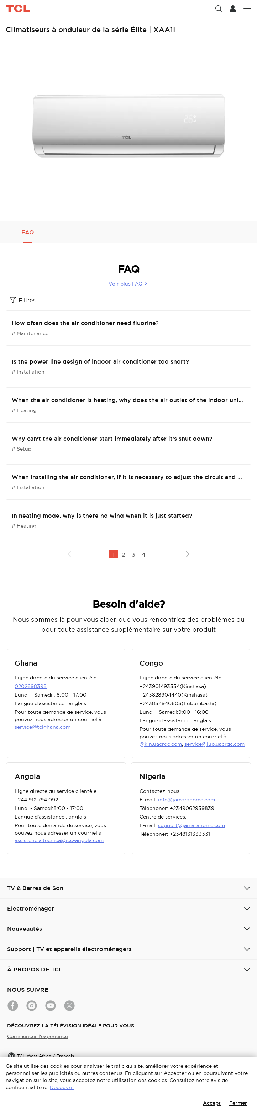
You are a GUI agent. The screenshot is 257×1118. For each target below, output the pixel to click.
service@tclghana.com (42, 727)
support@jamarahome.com (191, 825)
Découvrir (62, 1087)
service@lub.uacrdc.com (214, 744)
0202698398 (31, 686)
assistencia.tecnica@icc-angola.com (59, 840)
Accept (212, 1103)
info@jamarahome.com (186, 799)
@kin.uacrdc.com (161, 744)
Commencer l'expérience (37, 1036)
